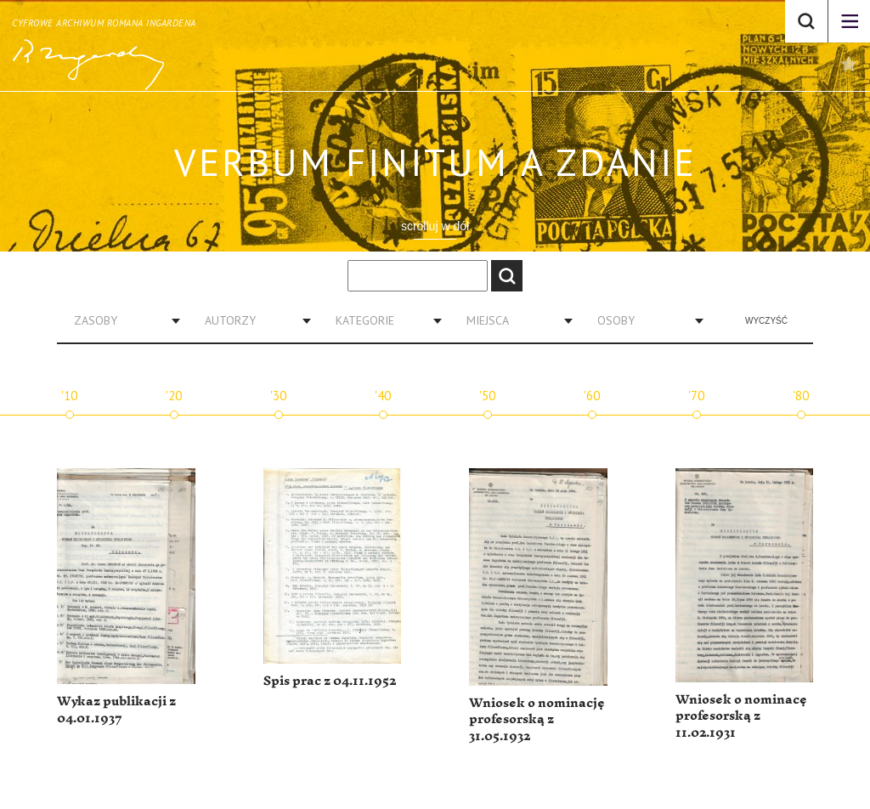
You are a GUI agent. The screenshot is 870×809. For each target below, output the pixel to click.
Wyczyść (766, 320)
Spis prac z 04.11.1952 (329, 681)
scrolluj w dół (435, 226)
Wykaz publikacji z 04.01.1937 (116, 710)
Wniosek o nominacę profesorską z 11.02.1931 (741, 716)
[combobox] (120, 320)
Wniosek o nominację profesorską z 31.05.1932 (537, 719)
